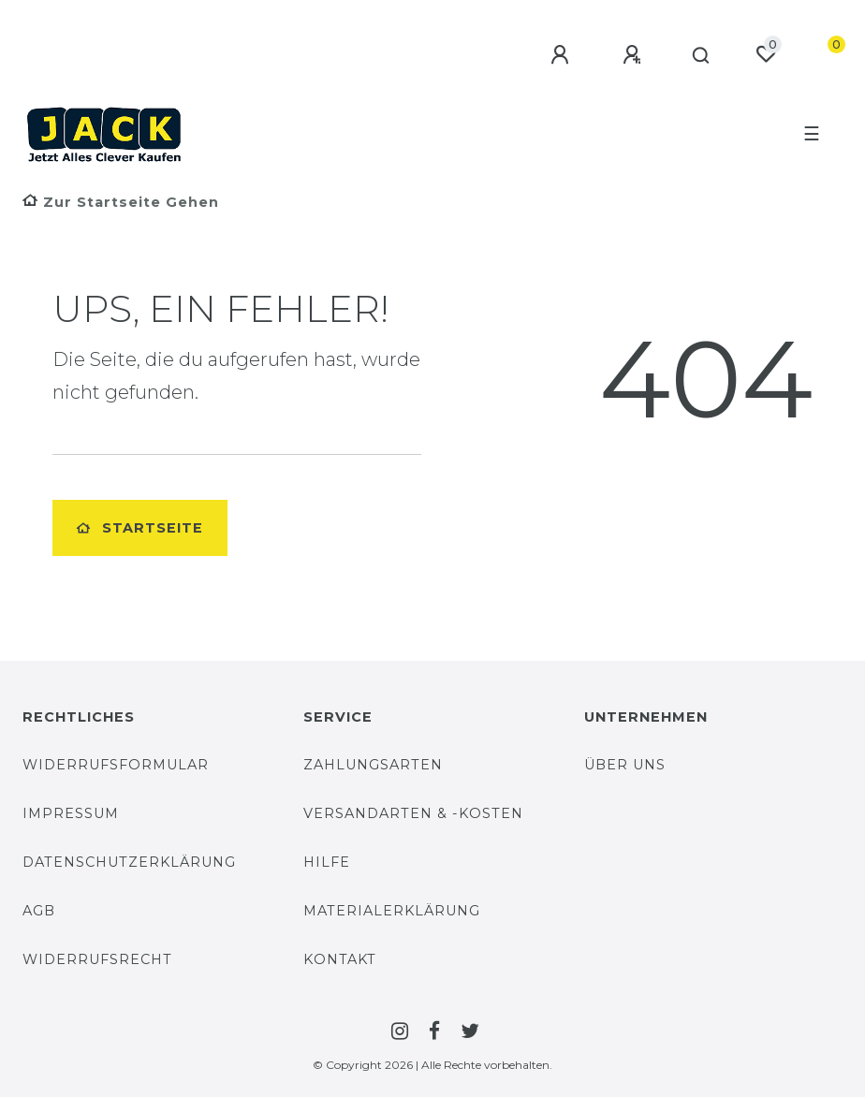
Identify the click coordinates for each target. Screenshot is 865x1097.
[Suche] (701, 56)
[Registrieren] (634, 55)
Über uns (625, 764)
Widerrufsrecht (97, 959)
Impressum (70, 813)
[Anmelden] (562, 55)
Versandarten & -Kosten (413, 813)
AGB (38, 910)
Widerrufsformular (115, 764)
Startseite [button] (140, 527)
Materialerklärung (391, 910)
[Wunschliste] (766, 54)
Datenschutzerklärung (129, 862)
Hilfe (326, 862)
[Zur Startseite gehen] (120, 202)
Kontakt (339, 959)
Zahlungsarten (373, 764)
